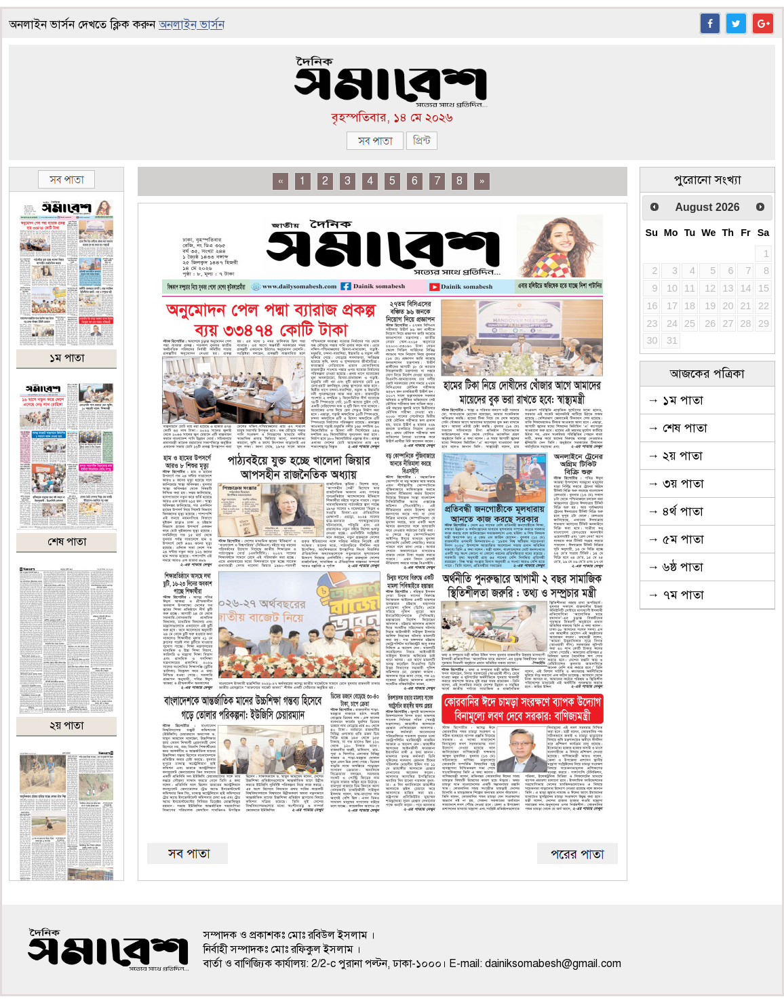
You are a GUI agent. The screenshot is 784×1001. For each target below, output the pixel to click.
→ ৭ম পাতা (675, 594)
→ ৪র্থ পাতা (675, 511)
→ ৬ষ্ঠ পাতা (675, 567)
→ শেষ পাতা (677, 427)
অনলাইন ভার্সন (191, 25)
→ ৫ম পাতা (675, 539)
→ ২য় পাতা (675, 455)
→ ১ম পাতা (675, 400)
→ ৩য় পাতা (675, 483)
